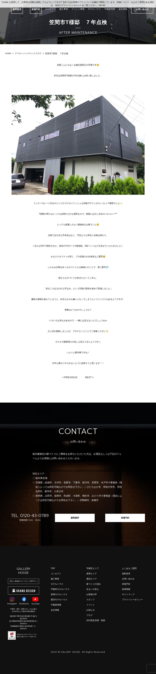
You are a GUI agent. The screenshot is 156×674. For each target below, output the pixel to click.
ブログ (89, 615)
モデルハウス (94, 9)
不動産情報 (109, 9)
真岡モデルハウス (59, 594)
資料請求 (17, 9)
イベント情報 (78, 9)
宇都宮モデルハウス (60, 589)
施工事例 (63, 9)
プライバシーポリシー (132, 599)
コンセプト (50, 9)
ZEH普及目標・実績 (95, 620)
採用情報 (126, 589)
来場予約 (36, 9)
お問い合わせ (128, 579)
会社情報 (123, 9)
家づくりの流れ (93, 584)
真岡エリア (91, 573)
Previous (70, 377)
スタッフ (90, 599)
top (53, 568)
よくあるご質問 (129, 568)
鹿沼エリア (91, 579)
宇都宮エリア (92, 568)
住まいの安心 (92, 589)
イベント (90, 605)
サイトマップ (128, 594)
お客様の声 (91, 594)
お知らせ (90, 610)
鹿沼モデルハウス (59, 599)
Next (88, 377)
